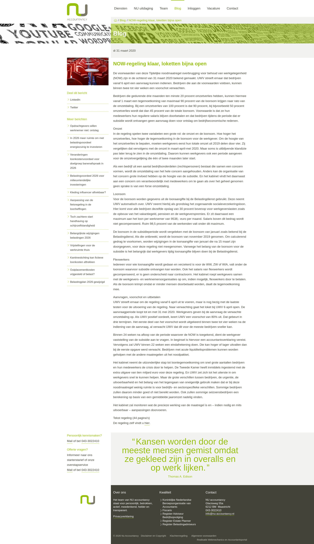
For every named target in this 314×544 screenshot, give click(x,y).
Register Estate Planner (177, 520)
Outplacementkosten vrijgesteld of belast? (82, 272)
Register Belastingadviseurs (179, 524)
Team (164, 8)
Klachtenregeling (178, 535)
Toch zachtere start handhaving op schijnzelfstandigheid (82, 221)
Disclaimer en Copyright (153, 535)
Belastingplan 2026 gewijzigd (87, 281)
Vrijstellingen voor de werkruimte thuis (82, 247)
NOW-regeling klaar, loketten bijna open (155, 20)
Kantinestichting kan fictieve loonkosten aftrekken (86, 260)
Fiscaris (167, 510)
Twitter (74, 107)
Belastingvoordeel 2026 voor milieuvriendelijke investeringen (87, 180)
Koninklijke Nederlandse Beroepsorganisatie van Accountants (177, 503)
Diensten (120, 8)
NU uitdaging (143, 8)
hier (147, 423)
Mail (69, 441)
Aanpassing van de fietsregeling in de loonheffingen (81, 204)
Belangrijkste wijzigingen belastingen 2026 (84, 235)
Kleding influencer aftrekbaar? (88, 192)
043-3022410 (90, 441)
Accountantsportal (237, 539)
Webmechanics (216, 539)
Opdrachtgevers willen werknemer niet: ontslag (84, 128)
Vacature (213, 8)
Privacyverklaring (123, 516)
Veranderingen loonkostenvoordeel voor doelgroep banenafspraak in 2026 (86, 161)
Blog (177, 8)
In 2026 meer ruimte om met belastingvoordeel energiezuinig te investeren (87, 142)
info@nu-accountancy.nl (219, 513)
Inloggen (194, 8)
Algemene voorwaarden (203, 535)
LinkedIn (75, 99)
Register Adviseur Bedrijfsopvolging (173, 515)
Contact (232, 8)
